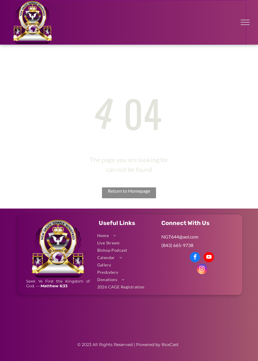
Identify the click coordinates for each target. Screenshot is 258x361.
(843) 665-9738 (177, 245)
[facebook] (195, 258)
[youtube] (209, 258)
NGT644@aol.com (179, 236)
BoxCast (170, 344)
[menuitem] (127, 235)
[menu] (245, 22)
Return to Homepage (129, 191)
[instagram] (202, 270)
